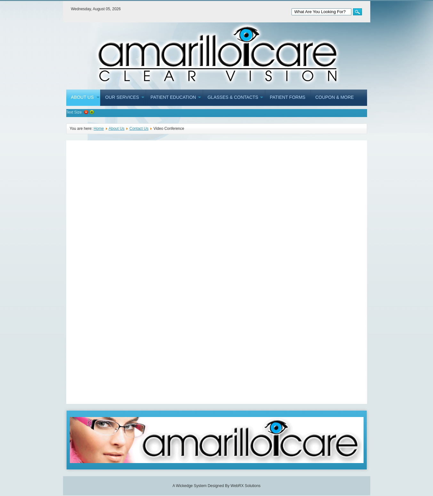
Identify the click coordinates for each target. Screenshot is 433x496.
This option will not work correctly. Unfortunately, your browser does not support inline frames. (216, 272)
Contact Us (139, 128)
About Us (116, 128)
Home (98, 128)
